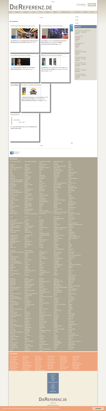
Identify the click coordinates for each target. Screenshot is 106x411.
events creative (13, 219)
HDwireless (56, 236)
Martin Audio (13, 279)
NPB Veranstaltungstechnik (31, 293)
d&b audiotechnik (58, 203)
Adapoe (70, 164)
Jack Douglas (13, 361)
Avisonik (56, 180)
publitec (70, 306)
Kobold (26, 255)
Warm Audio (27, 344)
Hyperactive (42, 241)
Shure (69, 319)
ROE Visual (27, 312)
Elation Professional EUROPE (46, 212)
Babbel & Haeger (28, 184)
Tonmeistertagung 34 (80, 74)
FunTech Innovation (43, 227)
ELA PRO (27, 212)
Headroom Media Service (74, 236)
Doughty (56, 207)
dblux (11, 204)
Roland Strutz (26, 368)
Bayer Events (13, 186)
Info (93, 12)
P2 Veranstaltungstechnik (16, 298)
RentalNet (70, 309)
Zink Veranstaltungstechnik (45, 349)
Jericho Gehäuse (28, 250)
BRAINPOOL (42, 189)
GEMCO (26, 229)
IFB (40, 243)
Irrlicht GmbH (13, 247)
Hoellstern (56, 239)
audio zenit (12, 176)
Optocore (27, 296)
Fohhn (55, 226)
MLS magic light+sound (15, 287)
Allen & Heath (13, 169)
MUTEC (12, 290)
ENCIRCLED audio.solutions (31, 213)
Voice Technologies (29, 341)
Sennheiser (56, 316)
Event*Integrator (72, 218)
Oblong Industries (72, 293)
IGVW (55, 243)
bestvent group (57, 186)
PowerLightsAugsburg (44, 302)
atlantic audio (57, 173)
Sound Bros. (71, 322)
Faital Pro (41, 223)
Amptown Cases (57, 169)
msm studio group (43, 289)
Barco (69, 184)
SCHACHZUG (71, 313)
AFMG (69, 166)
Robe (69, 310)
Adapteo (12, 166)
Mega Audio (56, 282)
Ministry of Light (28, 286)
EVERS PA (56, 219)
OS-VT (55, 296)
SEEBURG (41, 316)
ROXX (55, 312)
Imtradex (41, 244)
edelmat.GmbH (28, 210)
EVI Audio (70, 219)
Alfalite (69, 167)
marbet (55, 278)
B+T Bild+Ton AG (72, 183)
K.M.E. (69, 250)
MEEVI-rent (41, 282)
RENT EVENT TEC (43, 309)
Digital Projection (28, 206)
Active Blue (12, 164)
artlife (11, 172)
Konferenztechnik (67, 12)
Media (57, 12)
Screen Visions (71, 315)
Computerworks (71, 198)
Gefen (11, 229)
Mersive (41, 284)
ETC (40, 216)
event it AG (70, 216)
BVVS (55, 192)
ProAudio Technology (29, 304)
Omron (69, 295)
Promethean (27, 306)
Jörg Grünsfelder (64, 361)
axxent (55, 181)
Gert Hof (24, 359)
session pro (70, 316)
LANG (26, 258)
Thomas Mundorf (26, 370)
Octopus (12, 295)
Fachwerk (27, 223)
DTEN (40, 209)
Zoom (55, 349)
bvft (40, 192)
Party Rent (41, 299)
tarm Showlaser (71, 329)
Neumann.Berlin (72, 290)
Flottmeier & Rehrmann (15, 226)
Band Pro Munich (58, 184)
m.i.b (26, 273)
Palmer (40, 298)
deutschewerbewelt (14, 206)
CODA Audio (42, 198)
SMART (55, 321)
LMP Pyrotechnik (14, 270)
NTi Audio (41, 293)
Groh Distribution (28, 232)
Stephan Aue (50, 368)
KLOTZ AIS (70, 253)
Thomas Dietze (75, 368)
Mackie (69, 273)
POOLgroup (27, 302)
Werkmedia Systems (43, 344)
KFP (11, 253)
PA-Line (26, 298)
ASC (40, 172)
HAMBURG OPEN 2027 (80, 57)
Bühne (49, 12)
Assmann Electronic (72, 172)
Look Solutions (42, 270)
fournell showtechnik (14, 227)
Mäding (40, 275)
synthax (70, 327)
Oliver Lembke (38, 365)
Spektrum (41, 324)
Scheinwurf (27, 315)
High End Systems (58, 238)
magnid (26, 278)
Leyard (40, 264)
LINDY (11, 269)
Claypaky (27, 196)
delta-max (56, 204)
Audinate (27, 175)
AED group (41, 166)
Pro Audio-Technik (14, 304)
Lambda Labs (13, 258)
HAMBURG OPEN (29, 235)
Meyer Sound (57, 284)
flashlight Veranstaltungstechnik (75, 224)
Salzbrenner (27, 313)
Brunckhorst (42, 190)
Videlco (26, 338)
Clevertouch (71, 196)
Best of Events (42, 186)
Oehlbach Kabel (28, 295)
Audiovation (56, 176)
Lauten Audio (13, 259)
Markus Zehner (71, 278)
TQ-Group (12, 333)
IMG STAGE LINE (29, 244)
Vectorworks (42, 336)
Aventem (27, 180)
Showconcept (28, 318)
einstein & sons (13, 212)
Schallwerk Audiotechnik (15, 315)
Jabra (69, 247)
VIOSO (55, 338)
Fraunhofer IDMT (28, 227)
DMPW (26, 207)
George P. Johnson (58, 229)
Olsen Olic (62, 365)
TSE (55, 333)
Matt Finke (62, 364)
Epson (26, 216)
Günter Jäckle (50, 359)
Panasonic (27, 299)
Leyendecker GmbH (58, 264)
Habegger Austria (14, 235)
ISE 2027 (77, 68)
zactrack (56, 347)
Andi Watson (25, 356)
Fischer (40, 224)
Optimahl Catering (14, 296)
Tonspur (70, 332)
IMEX (11, 244)
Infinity (11, 246)
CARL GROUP (28, 193)
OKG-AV (56, 295)
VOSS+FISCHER (14, 342)
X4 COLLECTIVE (14, 347)
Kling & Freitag (57, 253)
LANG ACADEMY (43, 258)
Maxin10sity (56, 279)
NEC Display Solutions (30, 290)
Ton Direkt (56, 332)
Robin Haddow (75, 367)
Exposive (41, 221)
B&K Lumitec (42, 183)
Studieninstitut (28, 327)
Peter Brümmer (38, 367)
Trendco (26, 333)
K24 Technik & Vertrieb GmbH (17, 252)
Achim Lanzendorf (14, 356)
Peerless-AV (71, 299)
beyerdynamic (71, 186)
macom (11, 275)
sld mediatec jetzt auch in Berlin (21, 55)
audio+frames (28, 176)
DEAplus (41, 204)
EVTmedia (12, 221)
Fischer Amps (57, 224)
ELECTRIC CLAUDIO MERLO (60, 212)
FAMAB (55, 223)
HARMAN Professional (59, 235)
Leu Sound (27, 264)
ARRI (69, 170)
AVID (40, 180)
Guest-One (56, 233)
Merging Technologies (30, 284)
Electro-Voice (71, 212)
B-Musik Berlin (13, 184)
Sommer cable (42, 322)
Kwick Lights (42, 256)
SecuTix (26, 316)
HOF (69, 239)
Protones (56, 306)
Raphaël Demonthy (64, 367)
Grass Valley (13, 232)
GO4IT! (55, 230)
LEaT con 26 (78, 50)
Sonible (55, 322)
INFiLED (70, 244)
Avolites (41, 181)
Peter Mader (50, 367)
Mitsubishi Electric (58, 286)
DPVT (11, 209)
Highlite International (73, 238)
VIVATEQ (56, 339)
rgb (25, 310)
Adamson (56, 164)
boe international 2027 (80, 62)
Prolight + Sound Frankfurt (60, 304)
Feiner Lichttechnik (72, 223)
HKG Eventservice (43, 239)
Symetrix (56, 327)
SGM (11, 318)
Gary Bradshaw (13, 359)
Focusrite (41, 226)
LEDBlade (56, 262)
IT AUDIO (41, 247)
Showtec (26, 319)
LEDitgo (70, 262)
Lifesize (26, 266)
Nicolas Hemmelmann (27, 365)
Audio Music (56, 175)
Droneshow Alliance (29, 209)
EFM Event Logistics (43, 210)
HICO (40, 238)
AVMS (26, 181)
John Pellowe (38, 361)
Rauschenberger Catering (16, 309)
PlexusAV (70, 301)
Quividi (40, 307)
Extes (55, 221)
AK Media (27, 167)
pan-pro (12, 299)
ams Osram (71, 169)
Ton (42, 12)
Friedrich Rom (75, 357)
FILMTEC (27, 224)
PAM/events (56, 298)
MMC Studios (28, 287)
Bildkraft (41, 187)
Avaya (55, 178)
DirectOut (70, 206)
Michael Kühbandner (77, 364)
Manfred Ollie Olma (27, 362)
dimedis (55, 206)
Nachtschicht (15, 114)
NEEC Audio (42, 290)
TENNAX (56, 330)
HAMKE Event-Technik (44, 235)
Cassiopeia (56, 193)
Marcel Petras (63, 362)
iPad (53, 380)
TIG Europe (27, 332)
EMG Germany (13, 213)
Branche (19, 12)
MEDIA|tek (27, 282)
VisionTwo (27, 339)
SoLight (26, 322)
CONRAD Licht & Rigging (59, 199)
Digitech (41, 206)
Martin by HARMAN (29, 279)
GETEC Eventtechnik (15, 230)
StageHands (42, 325)
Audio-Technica (42, 176)
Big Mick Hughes (51, 356)
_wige (40, 350)
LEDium (12, 264)
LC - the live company (15, 261)
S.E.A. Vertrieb (13, 313)
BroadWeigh (27, 190)
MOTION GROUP (14, 289)
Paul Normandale (26, 367)
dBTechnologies (28, 204)
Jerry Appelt (25, 361)
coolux (11, 201)
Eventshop (27, 219)
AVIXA (69, 180)
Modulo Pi (41, 287)
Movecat (26, 289)
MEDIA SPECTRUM (58, 281)
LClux (26, 261)
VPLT (26, 342)
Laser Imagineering (58, 258)
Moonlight (70, 287)
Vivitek (69, 339)
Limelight (70, 267)
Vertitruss (12, 338)
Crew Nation (71, 201)
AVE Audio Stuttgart (72, 178)
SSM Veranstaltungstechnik (16, 325)
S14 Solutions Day (79, 43)
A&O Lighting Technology (30, 161)
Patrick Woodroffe (14, 367)
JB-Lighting (12, 250)
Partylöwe (56, 299)
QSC (26, 307)
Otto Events (71, 296)
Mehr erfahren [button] (56, 408)
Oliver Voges (50, 365)
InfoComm (27, 246)
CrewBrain (12, 203)
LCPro (40, 261)
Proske (40, 306)
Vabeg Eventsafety (14, 336)
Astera (11, 173)
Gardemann (71, 227)
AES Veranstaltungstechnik (60, 166)
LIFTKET (41, 266)
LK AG (55, 269)
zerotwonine (27, 349)
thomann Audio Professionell (16, 332)
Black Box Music (57, 187)
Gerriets (70, 229)
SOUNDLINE (28, 324)
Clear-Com (41, 196)
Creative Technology (43, 201)
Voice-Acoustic (42, 341)
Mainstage (41, 278)
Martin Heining (26, 364)
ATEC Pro (27, 173)
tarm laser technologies (59, 329)
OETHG (41, 295)
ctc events (41, 203)
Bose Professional (29, 189)
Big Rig (26, 187)
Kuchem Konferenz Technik (74, 255)
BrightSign (70, 189)
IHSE (69, 243)
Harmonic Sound (14, 236)
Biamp (11, 187)
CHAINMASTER (28, 195)
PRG (69, 302)
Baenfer (41, 184)
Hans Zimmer (75, 359)
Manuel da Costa (51, 362)
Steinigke (70, 325)
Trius (40, 333)
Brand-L (55, 189)
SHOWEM (41, 318)
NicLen (26, 292)
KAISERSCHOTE (43, 252)
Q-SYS (11, 307)
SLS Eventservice (43, 321)
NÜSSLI (55, 293)
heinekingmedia (13, 238)
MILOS (11, 286)
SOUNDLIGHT (13, 324)
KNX (11, 255)
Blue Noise (12, 189)
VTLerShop (41, 342)
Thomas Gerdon (13, 370)
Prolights (70, 304)
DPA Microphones (72, 207)
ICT (69, 241)
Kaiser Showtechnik (29, 252)
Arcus (40, 170)
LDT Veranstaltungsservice (16, 262)
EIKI (69, 210)
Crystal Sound (28, 203)
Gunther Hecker (63, 359)
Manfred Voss (38, 362)
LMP (69, 269)
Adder (26, 166)
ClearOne (56, 196)
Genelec (41, 229)
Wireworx (56, 345)
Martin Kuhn (37, 364)
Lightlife (26, 267)
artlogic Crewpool (28, 172)
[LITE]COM (27, 350)
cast (69, 193)
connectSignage (42, 199)
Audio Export (42, 175)
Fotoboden (70, 226)
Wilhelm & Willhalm (29, 345)
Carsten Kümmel (76, 356)
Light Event (70, 266)
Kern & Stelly (71, 252)
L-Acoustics (56, 256)
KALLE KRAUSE (57, 252)
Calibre (69, 192)
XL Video (27, 347)
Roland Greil (13, 368)
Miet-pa (70, 284)
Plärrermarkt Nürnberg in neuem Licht (23, 26)
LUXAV (69, 272)
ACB (69, 163)
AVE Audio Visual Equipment (16, 180)
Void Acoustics (57, 341)
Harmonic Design (72, 235)
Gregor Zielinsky (38, 359)
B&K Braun (27, 183)
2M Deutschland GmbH (15, 161)
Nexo (11, 292)
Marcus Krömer (75, 362)
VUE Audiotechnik (58, 342)
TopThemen (77, 12)
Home (10, 12)
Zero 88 (12, 349)
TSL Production (71, 333)
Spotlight (56, 324)
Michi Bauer (12, 365)
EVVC (26, 221)
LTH (11, 272)
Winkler (41, 345)
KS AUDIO (56, 255)
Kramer (40, 255)
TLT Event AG (42, 332)
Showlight (56, 318)
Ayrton (69, 181)
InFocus (41, 246)
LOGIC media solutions (30, 270)
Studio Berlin (42, 327)
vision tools (70, 338)
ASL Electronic (57, 172)
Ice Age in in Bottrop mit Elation (32, 85)
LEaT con (27, 262)
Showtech (41, 319)
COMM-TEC (56, 198)
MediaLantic (71, 281)
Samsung (41, 313)
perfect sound (13, 301)
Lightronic (56, 267)
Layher (69, 259)
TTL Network (27, 335)
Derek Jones (50, 357)
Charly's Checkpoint (43, 195)
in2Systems (56, 244)
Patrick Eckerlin (75, 365)
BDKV (26, 186)
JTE (40, 250)
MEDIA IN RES (28, 281)
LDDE (69, 261)
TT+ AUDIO (12, 335)
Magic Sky (12, 278)
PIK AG (40, 301)
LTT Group (27, 272)
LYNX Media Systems (15, 273)
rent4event (56, 309)
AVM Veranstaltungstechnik (16, 181)
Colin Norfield (26, 357)
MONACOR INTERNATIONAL (60, 287)
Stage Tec (27, 325)
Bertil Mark (37, 356)
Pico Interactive (28, 301)
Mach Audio (56, 273)
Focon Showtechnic (29, 226)
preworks (56, 302)
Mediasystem (13, 282)
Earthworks (70, 209)
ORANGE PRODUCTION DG (46, 296)
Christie (70, 195)
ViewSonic (41, 338)
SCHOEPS (56, 315)
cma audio (12, 198)
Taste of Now (13, 330)
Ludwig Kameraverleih (44, 272)
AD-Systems (27, 164)
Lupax (55, 272)
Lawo (40, 259)
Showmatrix (71, 318)
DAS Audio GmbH (72, 203)
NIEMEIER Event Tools (44, 292)
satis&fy (55, 313)
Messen (27, 12)
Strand (11, 327)
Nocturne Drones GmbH (15, 293)
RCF (26, 309)
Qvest (55, 307)
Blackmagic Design (72, 187)
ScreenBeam (13, 316)
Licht (35, 12)
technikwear (27, 330)
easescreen (12, 210)
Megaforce (70, 282)
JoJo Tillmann (50, 361)
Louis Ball (74, 361)
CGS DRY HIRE (13, 195)
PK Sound (56, 301)
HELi (26, 238)
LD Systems (56, 261)
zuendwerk (70, 349)
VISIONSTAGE (13, 339)
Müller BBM (56, 289)
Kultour (26, 256)
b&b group (12, 183)
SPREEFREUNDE (72, 324)
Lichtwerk (12, 266)
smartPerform (71, 321)
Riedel (40, 310)
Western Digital (71, 344)
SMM (11, 322)
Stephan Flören (63, 368)
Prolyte (11, 306)
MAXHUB (41, 279)
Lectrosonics (42, 262)
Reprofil (12, 310)
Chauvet (56, 195)
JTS (54, 250)
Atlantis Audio (71, 173)
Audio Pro (70, 175)
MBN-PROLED (71, 279)
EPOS (11, 216)
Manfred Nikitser (13, 362)
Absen (69, 161)
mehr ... (77, 40)
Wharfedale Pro (13, 345)
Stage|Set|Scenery (58, 325)
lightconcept (13, 267)
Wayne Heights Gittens (40, 370)
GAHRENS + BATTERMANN (60, 227)
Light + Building (57, 266)
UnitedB (55, 335)
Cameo (11, 193)
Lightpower (41, 267)
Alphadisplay (27, 169)
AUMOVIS (12, 178)
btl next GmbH (71, 190)
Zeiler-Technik (71, 347)
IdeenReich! (13, 243)
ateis (40, 173)
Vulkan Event (71, 342)
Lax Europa (56, 259)
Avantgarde (41, 178)
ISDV (26, 247)
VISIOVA (41, 339)
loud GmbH (70, 270)
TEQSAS (70, 330)
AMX (11, 170)
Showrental (12, 319)
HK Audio (27, 239)
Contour (70, 199)
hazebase (27, 236)
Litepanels (27, 269)
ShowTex (56, 319)
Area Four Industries (58, 170)
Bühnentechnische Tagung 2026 (82, 30)
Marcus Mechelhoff (14, 364)
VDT (26, 336)
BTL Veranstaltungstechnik (16, 192)
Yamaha (41, 347)
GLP (40, 230)
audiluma (12, 175)
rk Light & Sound (57, 310)
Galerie (86, 12)
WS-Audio (70, 345)
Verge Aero (70, 336)
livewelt (40, 269)
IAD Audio (56, 241)
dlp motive (12, 207)
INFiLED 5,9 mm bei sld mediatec (51, 55)
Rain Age (70, 307)
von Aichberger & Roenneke (74, 341)
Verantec (56, 336)
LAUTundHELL (28, 259)
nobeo (69, 292)
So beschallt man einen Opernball (52, 26)
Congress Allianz (28, 199)
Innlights (56, 246)
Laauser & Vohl (71, 256)
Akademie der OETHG (44, 167)
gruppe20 (56, 232)
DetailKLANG (71, 204)
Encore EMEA (42, 213)
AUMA (69, 176)
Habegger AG (71, 233)
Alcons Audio (57, 167)
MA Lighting (41, 273)
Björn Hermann (63, 356)
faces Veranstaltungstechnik (16, 223)
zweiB (11, 350)
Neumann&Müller (58, 290)
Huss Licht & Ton (28, 241)
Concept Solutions (14, 199)
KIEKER (26, 253)
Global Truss (27, 230)
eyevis (69, 221)
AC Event (56, 163)
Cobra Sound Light (29, 198)
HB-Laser (41, 236)
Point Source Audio (14, 302)
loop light (56, 270)
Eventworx (41, 219)
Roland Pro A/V (42, 312)
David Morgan (38, 357)
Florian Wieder (63, 357)
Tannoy (40, 329)
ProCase (41, 304)
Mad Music (27, 275)
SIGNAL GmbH (13, 321)
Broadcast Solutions (14, 190)
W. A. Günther (13, 344)
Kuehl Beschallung (14, 256)
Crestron (56, 201)
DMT (40, 207)
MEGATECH (13, 284)
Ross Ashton (38, 368)
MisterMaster (42, 286)
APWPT (26, 170)
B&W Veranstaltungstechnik (60, 183)
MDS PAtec (12, 281)
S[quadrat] (27, 329)
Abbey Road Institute (58, 161)
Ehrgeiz (55, 210)
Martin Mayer (50, 364)
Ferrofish (12, 224)
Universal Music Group (73, 335)
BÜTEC (26, 192)
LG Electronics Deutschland (74, 264)
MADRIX (56, 275)
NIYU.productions (58, 292)
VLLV (11, 341)
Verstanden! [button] (98, 408)
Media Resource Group (44, 281)
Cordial (26, 201)
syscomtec (12, 329)
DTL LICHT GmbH (58, 209)
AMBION (41, 169)
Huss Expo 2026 (79, 36)
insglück (70, 246)
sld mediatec (27, 321)
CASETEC (41, 193)
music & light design (72, 289)
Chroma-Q (12, 196)
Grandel (70, 230)
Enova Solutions (57, 213)
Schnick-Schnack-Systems (45, 315)
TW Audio (41, 335)
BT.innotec (56, 190)
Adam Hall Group (43, 164)
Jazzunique (70, 249)
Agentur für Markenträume (16, 167)
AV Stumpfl (27, 178)
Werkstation (56, 344)
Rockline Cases (13, 312)
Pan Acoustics (71, 298)
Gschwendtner (71, 232)
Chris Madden (13, 357)
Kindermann (42, 253)
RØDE (69, 312)
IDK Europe (27, 243)
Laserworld (70, 258)
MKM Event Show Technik (74, 286)
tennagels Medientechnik (44, 330)
